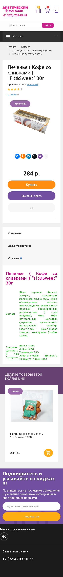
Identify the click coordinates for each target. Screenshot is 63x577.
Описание (15, 233)
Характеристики (19, 245)
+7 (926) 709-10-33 (18, 559)
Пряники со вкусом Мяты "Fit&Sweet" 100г (27, 435)
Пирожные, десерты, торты (27, 54)
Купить (31, 184)
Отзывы (12, 94)
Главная (12, 47)
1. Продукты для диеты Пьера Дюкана (32, 50)
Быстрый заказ (32, 195)
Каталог (15, 36)
